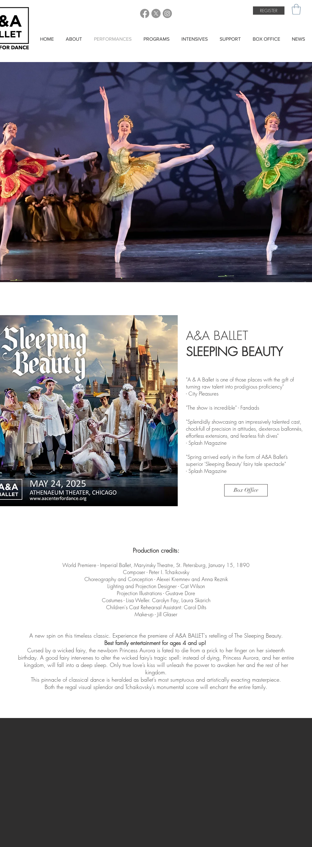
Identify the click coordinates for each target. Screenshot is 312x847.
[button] (296, 9)
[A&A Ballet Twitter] (156, 13)
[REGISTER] (268, 10)
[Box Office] (246, 490)
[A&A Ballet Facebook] (144, 13)
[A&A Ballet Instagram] (167, 13)
